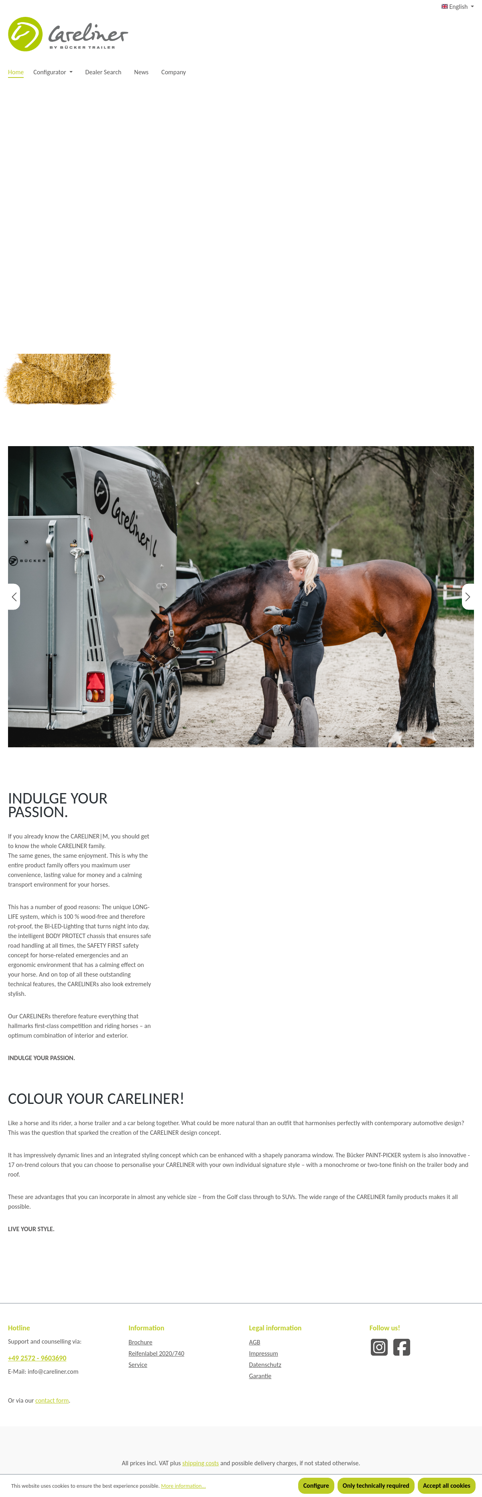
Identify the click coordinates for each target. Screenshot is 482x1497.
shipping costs (200, 1463)
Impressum (263, 1353)
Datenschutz (265, 1365)
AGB (254, 1342)
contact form (52, 1400)
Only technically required (376, 1485)
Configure (316, 1485)
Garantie (260, 1376)
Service (137, 1365)
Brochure (140, 1342)
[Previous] (14, 596)
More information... (183, 1486)
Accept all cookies (446, 1485)
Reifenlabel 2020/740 (156, 1353)
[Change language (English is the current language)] (457, 7)
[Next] (468, 596)
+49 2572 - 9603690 (37, 1358)
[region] (241, 596)
